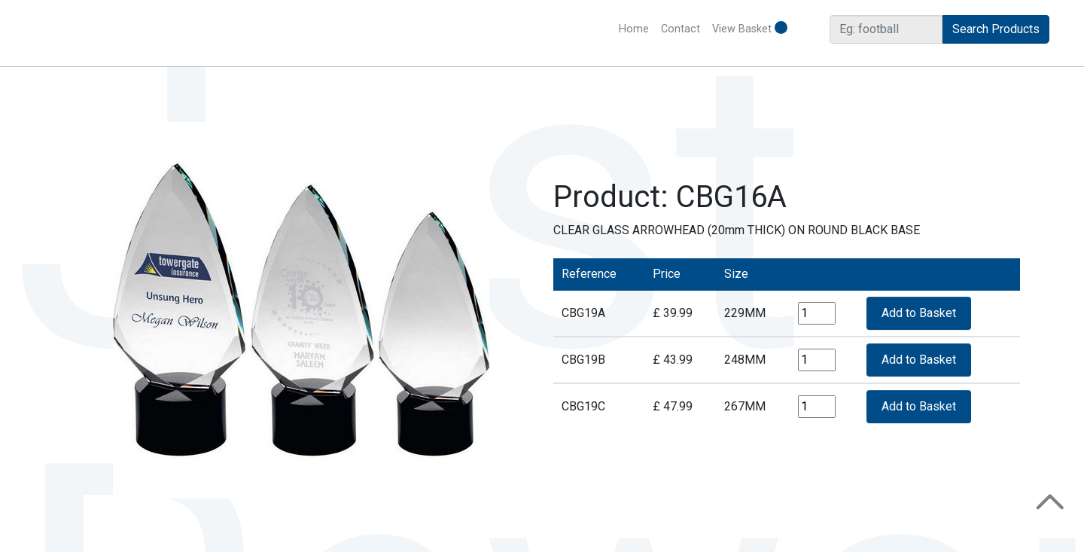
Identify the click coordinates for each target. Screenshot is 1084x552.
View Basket (749, 28)
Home (637, 28)
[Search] (886, 29)
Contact (680, 29)
